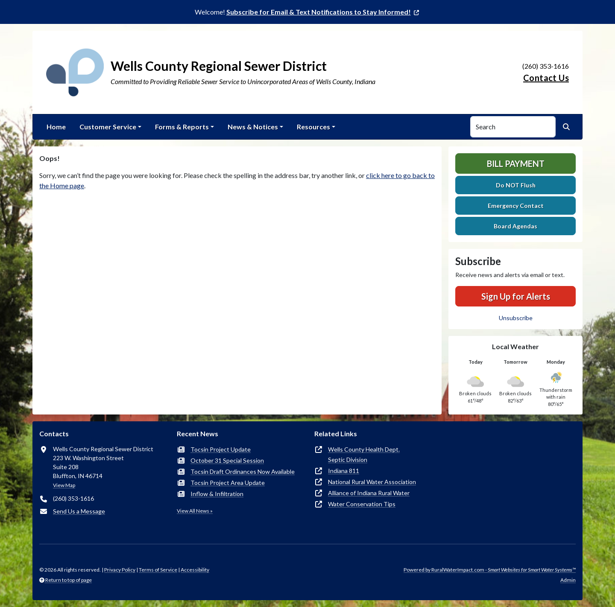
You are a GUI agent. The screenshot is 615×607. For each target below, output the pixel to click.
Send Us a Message (79, 511)
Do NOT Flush (516, 185)
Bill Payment (516, 163)
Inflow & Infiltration (216, 493)
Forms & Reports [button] (182, 127)
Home (56, 127)
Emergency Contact (516, 205)
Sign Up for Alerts (515, 296)
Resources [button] (313, 127)
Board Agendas (515, 226)
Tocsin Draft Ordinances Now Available (242, 471)
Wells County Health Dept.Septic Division (364, 454)
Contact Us (546, 78)
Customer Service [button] (107, 127)
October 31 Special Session (227, 460)
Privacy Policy (119, 569)
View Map (64, 485)
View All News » (195, 511)
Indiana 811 (343, 470)
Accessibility (195, 569)
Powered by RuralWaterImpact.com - (490, 569)
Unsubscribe (516, 317)
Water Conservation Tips (361, 504)
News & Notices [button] (253, 127)
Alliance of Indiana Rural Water (369, 492)
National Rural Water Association (372, 481)
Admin (568, 580)
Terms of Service (158, 569)
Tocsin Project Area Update (227, 482)
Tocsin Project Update (220, 449)
